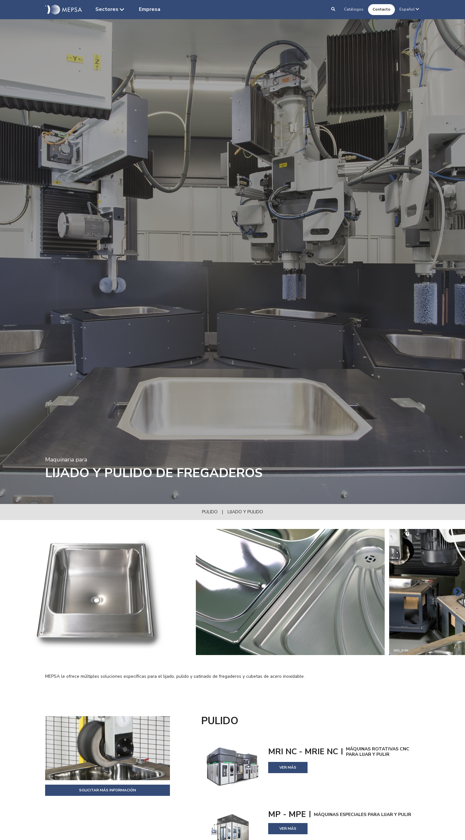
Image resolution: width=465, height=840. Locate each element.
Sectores (110, 9)
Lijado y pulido (245, 512)
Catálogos (354, 9)
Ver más (287, 767)
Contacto (381, 9)
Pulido (210, 512)
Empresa (149, 9)
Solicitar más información (107, 790)
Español (409, 9)
